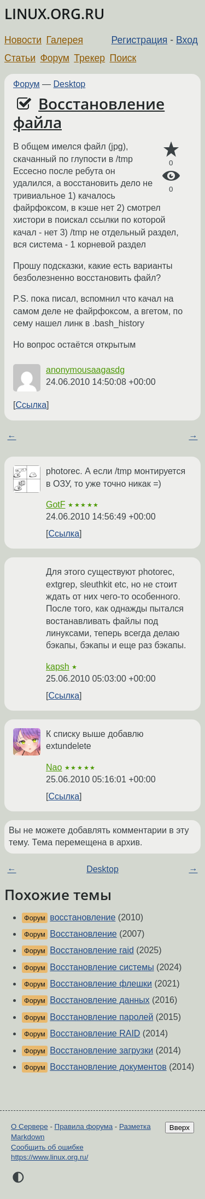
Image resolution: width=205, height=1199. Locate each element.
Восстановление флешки (101, 983)
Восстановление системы (102, 967)
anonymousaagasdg (85, 369)
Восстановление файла (89, 112)
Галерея (64, 39)
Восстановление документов (108, 1066)
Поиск (123, 58)
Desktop (70, 84)
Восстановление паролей (101, 1017)
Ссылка (30, 405)
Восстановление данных (99, 1000)
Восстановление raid (92, 950)
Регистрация (140, 39)
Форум (54, 58)
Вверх (179, 1127)
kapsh (57, 666)
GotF (56, 504)
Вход (187, 39)
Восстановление (83, 933)
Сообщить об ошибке (47, 1147)
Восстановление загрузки (101, 1050)
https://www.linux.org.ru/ (49, 1157)
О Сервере (29, 1126)
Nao (54, 767)
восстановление (82, 917)
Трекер (89, 58)
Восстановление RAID (95, 1033)
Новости (23, 39)
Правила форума (84, 1126)
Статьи (20, 58)
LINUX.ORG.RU (54, 14)
